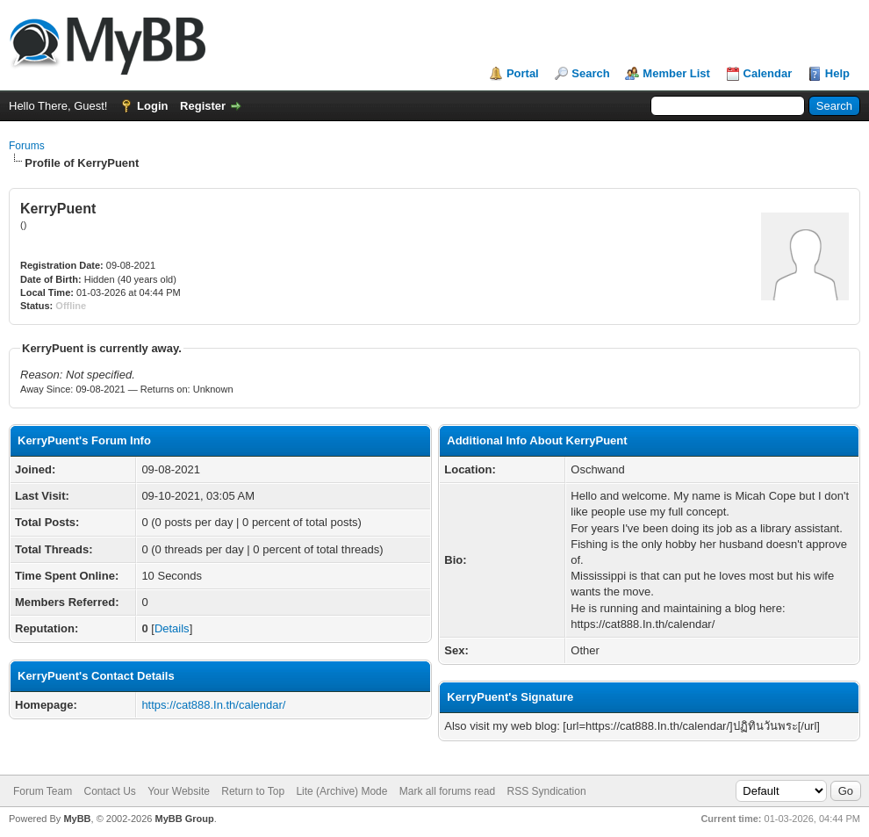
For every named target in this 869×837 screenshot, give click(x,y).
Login (152, 105)
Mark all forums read (447, 791)
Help (837, 73)
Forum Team (42, 791)
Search (590, 73)
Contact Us (109, 791)
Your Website (178, 791)
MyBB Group (183, 818)
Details (172, 628)
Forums (27, 146)
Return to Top (252, 791)
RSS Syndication (546, 791)
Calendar (768, 73)
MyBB (76, 818)
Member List (676, 73)
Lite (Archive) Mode (341, 791)
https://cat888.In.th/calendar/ (213, 704)
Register (203, 105)
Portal (522, 73)
